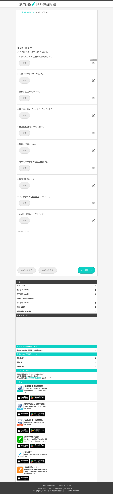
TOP (18, 12)
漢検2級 (19, 362)
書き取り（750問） (23, 290)
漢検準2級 (20, 366)
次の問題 (86, 270)
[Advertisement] (56, 30)
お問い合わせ (50, 485)
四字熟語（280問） (23, 294)
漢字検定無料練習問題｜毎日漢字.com (30, 350)
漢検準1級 (20, 358)
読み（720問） (22, 285)
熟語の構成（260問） (24, 311)
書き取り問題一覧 (28, 12)
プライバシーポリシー (64, 485)
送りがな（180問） (23, 303)
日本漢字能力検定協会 (33, 378)
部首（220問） (22, 307)
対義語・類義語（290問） (26, 298)
